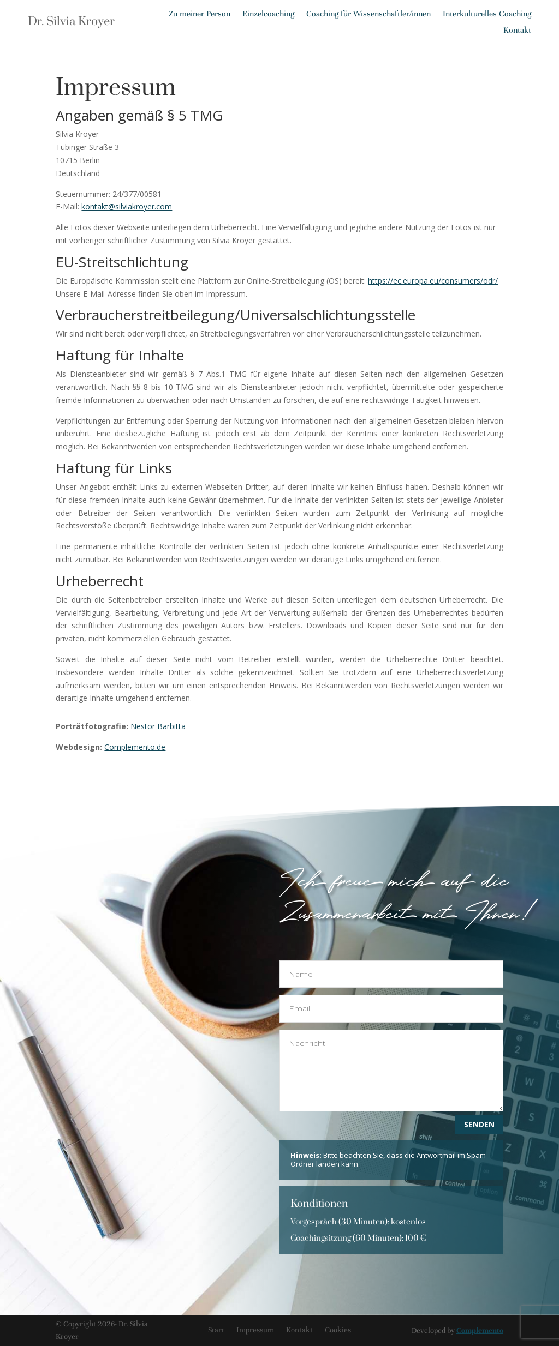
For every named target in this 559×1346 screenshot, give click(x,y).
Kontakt (517, 30)
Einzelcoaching (268, 14)
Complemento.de (134, 747)
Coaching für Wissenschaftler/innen (368, 14)
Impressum (255, 1329)
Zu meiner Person (199, 14)
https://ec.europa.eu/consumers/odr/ (433, 280)
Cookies (338, 1329)
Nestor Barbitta (158, 726)
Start (216, 1329)
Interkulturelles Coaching (487, 14)
